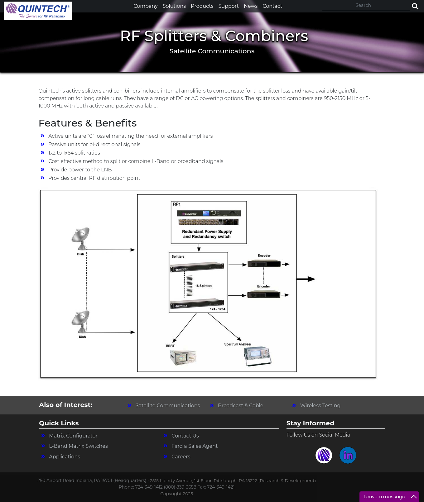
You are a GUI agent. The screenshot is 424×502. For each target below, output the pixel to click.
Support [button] (228, 6)
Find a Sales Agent (194, 446)
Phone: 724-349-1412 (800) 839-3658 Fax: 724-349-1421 (177, 487)
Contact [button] (272, 6)
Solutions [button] (174, 6)
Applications (64, 457)
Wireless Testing (320, 406)
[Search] (366, 5)
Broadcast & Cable (240, 406)
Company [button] (145, 6)
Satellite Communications (168, 406)
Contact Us (185, 436)
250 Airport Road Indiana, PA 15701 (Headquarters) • (93, 480)
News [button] (251, 6)
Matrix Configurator (73, 436)
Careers (180, 457)
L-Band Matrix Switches (78, 446)
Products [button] (202, 6)
